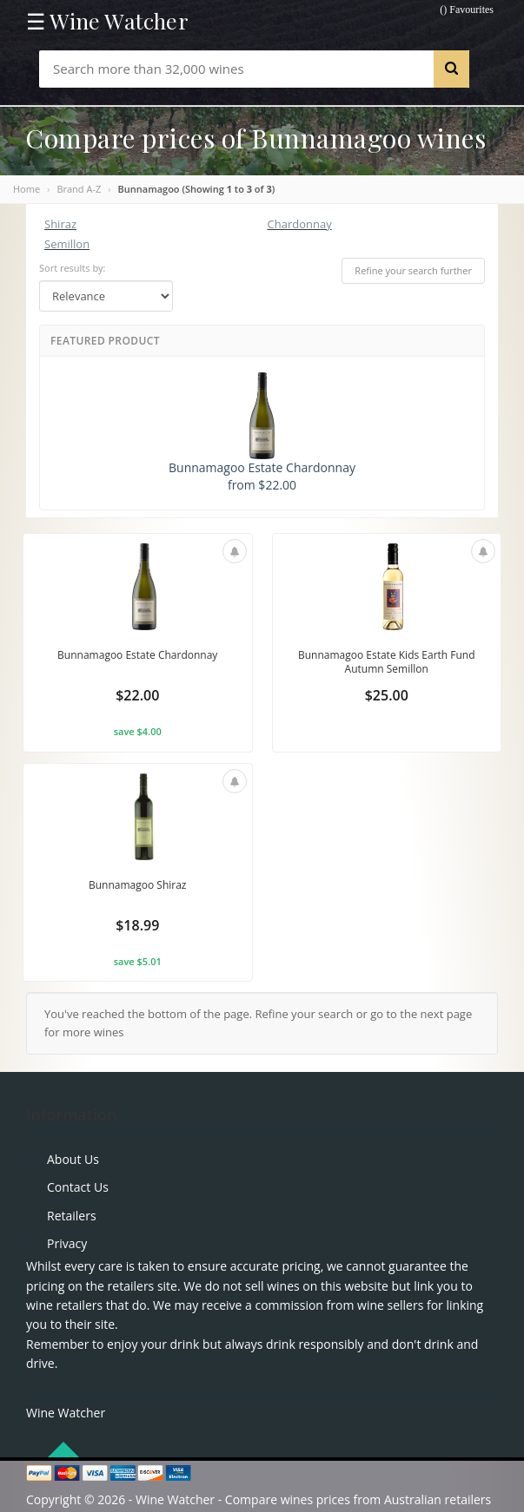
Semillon (67, 244)
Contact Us (78, 1187)
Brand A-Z (78, 188)
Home (26, 188)
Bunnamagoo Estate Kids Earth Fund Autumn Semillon (386, 662)
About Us (73, 1159)
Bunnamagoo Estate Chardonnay (137, 655)
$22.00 (137, 695)
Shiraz (60, 224)
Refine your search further (413, 270)
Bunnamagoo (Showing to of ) (196, 188)
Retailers (71, 1215)
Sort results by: (72, 267)
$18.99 (137, 925)
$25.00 (386, 695)
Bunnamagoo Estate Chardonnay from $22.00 (262, 432)
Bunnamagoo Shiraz (138, 885)
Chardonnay (300, 224)
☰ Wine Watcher (107, 21)
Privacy (67, 1243)
